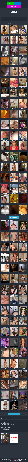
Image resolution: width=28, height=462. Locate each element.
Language (19, 460)
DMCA (15, 459)
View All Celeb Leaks (14, 217)
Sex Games (10, 3)
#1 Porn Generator (14, 6)
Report (13, 459)
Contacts (16, 460)
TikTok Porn (17, 3)
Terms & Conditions (20, 459)
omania (3, 1)
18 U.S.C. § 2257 (11, 460)
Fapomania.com (8, 459)
